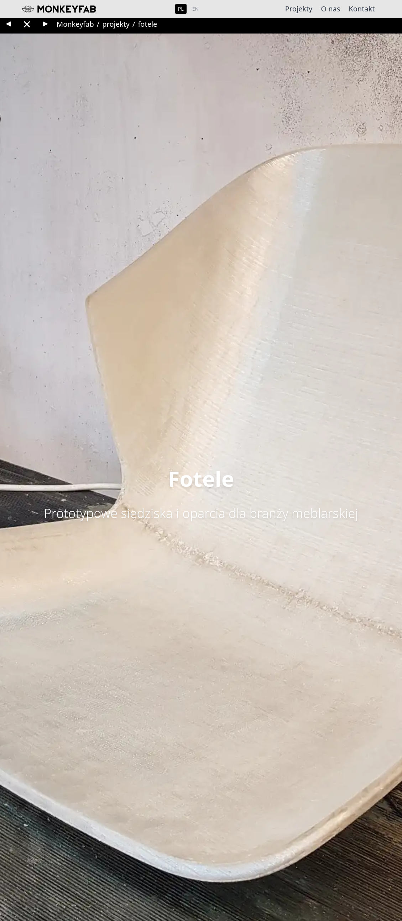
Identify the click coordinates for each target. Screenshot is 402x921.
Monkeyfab (75, 24)
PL (181, 8)
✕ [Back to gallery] (26, 24)
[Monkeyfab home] (57, 9)
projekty (116, 24)
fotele (147, 24)
